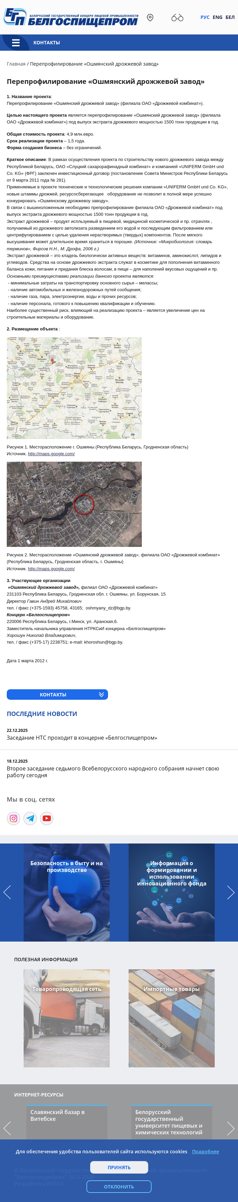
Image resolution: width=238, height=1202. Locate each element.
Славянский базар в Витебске (57, 1115)
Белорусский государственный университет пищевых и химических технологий (169, 1122)
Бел (230, 17)
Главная (16, 64)
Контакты (46, 42)
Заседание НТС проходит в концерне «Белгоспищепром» (82, 737)
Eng (217, 17)
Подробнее (205, 1152)
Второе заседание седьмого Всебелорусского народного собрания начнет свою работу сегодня (113, 772)
